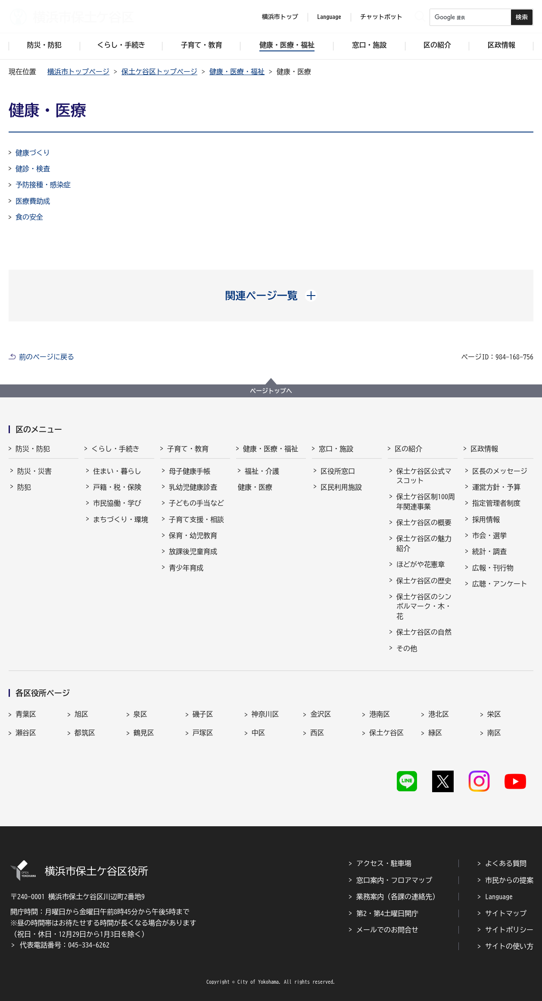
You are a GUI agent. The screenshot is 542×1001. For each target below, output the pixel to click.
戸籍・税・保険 (117, 487)
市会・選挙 (489, 535)
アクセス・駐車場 (383, 863)
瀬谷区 (26, 732)
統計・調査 (489, 551)
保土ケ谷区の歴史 (424, 580)
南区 (494, 732)
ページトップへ (271, 391)
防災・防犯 (33, 448)
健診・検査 (33, 168)
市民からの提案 (509, 880)
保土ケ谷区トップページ (159, 71)
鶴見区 (144, 732)
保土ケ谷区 (386, 732)
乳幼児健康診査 (193, 487)
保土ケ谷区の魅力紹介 (424, 543)
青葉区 (26, 714)
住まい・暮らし (117, 471)
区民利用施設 (341, 487)
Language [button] (329, 17)
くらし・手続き (115, 448)
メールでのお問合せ (387, 929)
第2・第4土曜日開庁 (387, 913)
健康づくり (33, 152)
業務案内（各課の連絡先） (397, 896)
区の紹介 (408, 448)
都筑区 (85, 732)
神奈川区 (265, 714)
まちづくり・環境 (120, 519)
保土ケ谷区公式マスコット (424, 476)
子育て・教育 (188, 448)
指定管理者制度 (496, 503)
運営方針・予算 (496, 487)
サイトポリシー (509, 929)
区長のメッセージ (499, 471)
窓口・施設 (336, 448)
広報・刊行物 (493, 567)
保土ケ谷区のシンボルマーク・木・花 (424, 606)
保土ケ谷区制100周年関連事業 (425, 501)
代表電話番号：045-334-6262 (64, 944)
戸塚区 (203, 732)
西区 (317, 732)
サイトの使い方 (509, 946)
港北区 (438, 714)
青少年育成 (186, 567)
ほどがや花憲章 (420, 564)
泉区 (140, 714)
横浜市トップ (280, 17)
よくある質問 (505, 863)
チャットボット (381, 17)
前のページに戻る (46, 356)
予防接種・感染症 (43, 184)
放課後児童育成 (193, 551)
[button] (271, 295)
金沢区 (320, 714)
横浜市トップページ (78, 71)
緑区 (435, 732)
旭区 (81, 714)
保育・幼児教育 (193, 535)
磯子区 (203, 714)
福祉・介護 (262, 471)
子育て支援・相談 (196, 519)
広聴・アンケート (499, 583)
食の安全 (29, 217)
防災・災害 (34, 471)
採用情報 (486, 519)
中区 (258, 732)
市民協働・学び (117, 503)
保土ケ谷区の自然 (424, 632)
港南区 (379, 714)
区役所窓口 (338, 471)
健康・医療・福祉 (237, 71)
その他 (406, 648)
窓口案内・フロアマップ (394, 880)
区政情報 (484, 448)
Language (499, 896)
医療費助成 (33, 201)
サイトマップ (505, 913)
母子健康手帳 (189, 471)
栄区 (494, 714)
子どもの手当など (196, 503)
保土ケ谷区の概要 (424, 522)
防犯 (24, 487)
